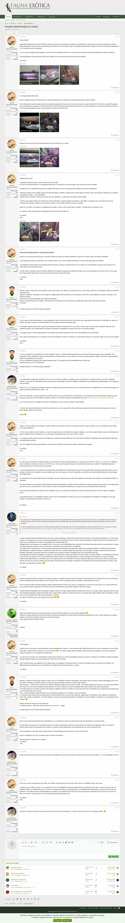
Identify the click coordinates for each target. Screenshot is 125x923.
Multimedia (41, 17)
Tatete (12, 893)
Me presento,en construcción (21, 891)
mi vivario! (14, 885)
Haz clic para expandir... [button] (69, 532)
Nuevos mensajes (10, 20)
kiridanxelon (11, 386)
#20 (118, 807)
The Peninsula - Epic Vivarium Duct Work (100, 398)
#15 (118, 641)
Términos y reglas (93, 908)
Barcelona (15, 400)
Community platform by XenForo (62, 911)
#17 (118, 717)
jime (12, 869)
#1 (118, 37)
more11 (113, 887)
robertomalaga (111, 881)
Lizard (12, 881)
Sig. (14, 33)
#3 (118, 140)
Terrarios (25, 881)
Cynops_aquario (12, 620)
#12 (118, 513)
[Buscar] (115, 16)
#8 (118, 351)
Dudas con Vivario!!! (18, 879)
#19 (118, 780)
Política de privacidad (106, 908)
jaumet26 (12, 523)
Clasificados (29, 17)
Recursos (52, 17)
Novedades (17, 17)
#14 (118, 609)
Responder (116, 87)
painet (8, 29)
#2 (118, 92)
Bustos (113, 893)
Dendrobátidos (25, 869)
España (16, 59)
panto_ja (13, 887)
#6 (118, 287)
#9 (118, 376)
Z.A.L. (12, 297)
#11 (118, 458)
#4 (118, 175)
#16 (118, 677)
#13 (118, 575)
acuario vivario (16, 867)
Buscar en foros (21, 20)
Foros (8, 17)
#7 (118, 317)
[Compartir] (116, 37)
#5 (118, 249)
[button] (22, 16)
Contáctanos (83, 908)
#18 (118, 751)
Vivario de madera (17, 873)
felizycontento (111, 869)
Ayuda (115, 908)
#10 (118, 422)
